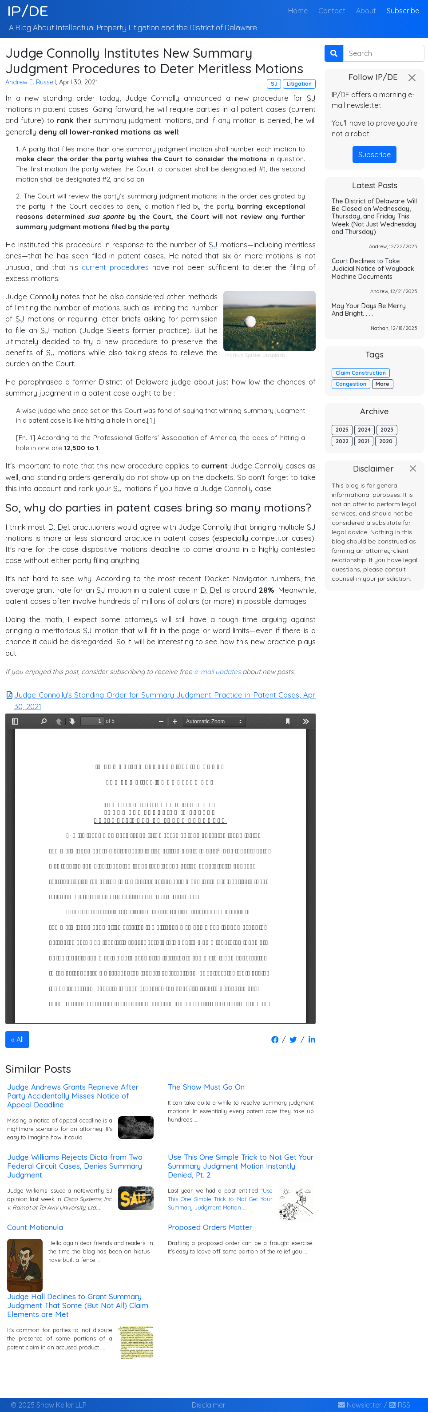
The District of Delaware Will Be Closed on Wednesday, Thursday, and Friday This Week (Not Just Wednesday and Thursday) (374, 216)
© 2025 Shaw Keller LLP (49, 1404)
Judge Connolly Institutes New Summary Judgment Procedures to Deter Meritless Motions (154, 60)
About (366, 10)
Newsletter (360, 1404)
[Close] (412, 77)
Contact (331, 10)
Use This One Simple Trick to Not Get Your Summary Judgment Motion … (220, 1199)
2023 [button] (386, 429)
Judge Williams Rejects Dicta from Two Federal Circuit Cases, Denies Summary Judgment (75, 1165)
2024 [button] (364, 429)
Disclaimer (209, 1404)
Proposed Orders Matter (210, 1227)
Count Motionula (35, 1227)
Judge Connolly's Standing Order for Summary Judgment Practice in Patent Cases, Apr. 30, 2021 (161, 700)
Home (299, 10)
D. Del (58, 526)
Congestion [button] (351, 384)
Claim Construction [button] (361, 372)
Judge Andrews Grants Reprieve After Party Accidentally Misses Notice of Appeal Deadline (73, 1095)
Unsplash (273, 355)
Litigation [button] (299, 83)
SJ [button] (274, 83)
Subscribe (403, 10)
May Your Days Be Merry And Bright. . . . (369, 309)
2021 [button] (363, 441)
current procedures (115, 267)
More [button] (382, 384)
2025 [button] (342, 429)
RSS (399, 1404)
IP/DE (27, 10)
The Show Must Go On (206, 1086)
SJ (311, 98)
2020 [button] (385, 441)
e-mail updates (217, 671)
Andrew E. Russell (30, 82)
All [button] (20, 1039)
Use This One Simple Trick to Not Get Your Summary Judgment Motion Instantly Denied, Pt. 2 (240, 1165)
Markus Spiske (242, 355)
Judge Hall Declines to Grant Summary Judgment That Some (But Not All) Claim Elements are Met (77, 1305)
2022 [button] (342, 441)
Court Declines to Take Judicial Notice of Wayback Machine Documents (373, 269)
